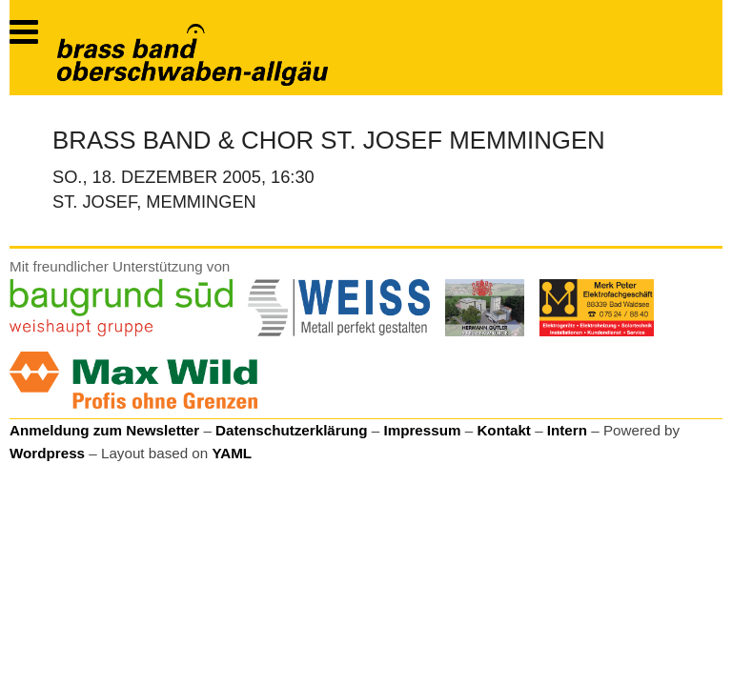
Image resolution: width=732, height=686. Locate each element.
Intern (567, 430)
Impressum (421, 430)
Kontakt (504, 430)
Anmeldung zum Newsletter (104, 430)
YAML (232, 453)
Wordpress (47, 453)
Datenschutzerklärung (291, 430)
